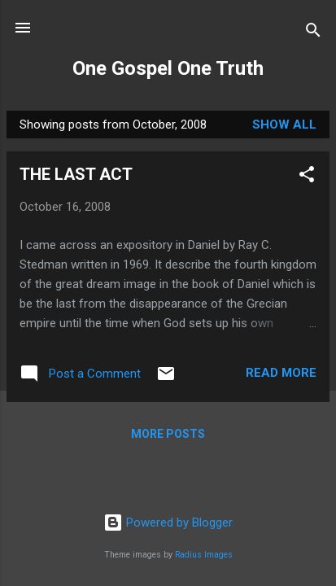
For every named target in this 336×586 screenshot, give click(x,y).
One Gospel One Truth (168, 68)
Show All (284, 124)
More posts (168, 433)
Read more (281, 372)
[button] (306, 177)
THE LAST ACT (76, 174)
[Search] (313, 33)
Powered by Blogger (168, 522)
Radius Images (204, 554)
